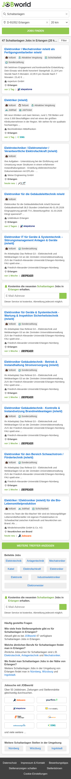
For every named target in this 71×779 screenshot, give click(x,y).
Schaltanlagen (15, 40)
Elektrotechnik (14, 560)
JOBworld (30, 636)
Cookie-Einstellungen (35, 773)
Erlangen (41, 40)
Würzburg (47, 671)
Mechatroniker (57, 560)
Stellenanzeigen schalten (23, 768)
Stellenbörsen (54, 768)
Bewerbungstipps (58, 763)
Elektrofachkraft (32, 569)
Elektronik (16, 577)
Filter (64, 40)
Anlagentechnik (35, 560)
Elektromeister (35, 585)
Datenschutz (10, 763)
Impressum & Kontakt (33, 763)
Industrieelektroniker (49, 577)
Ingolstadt (9, 675)
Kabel (11, 569)
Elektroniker (56, 569)
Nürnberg (35, 671)
